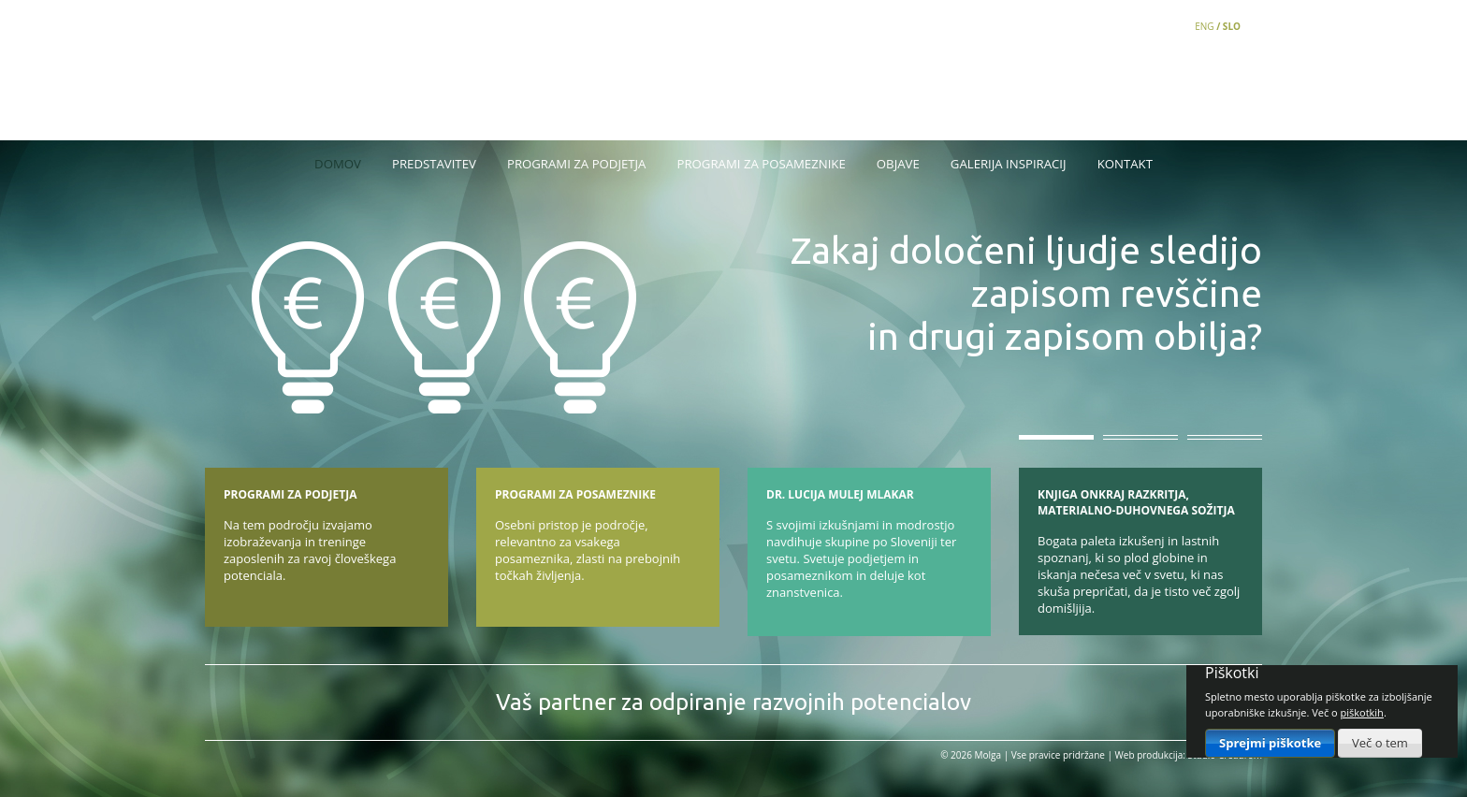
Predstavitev (434, 163)
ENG (1204, 26)
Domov (337, 163)
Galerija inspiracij (1009, 163)
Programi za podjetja (576, 163)
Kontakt (1125, 163)
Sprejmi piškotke (1270, 742)
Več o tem (1380, 742)
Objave (898, 163)
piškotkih (1362, 712)
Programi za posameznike (761, 163)
